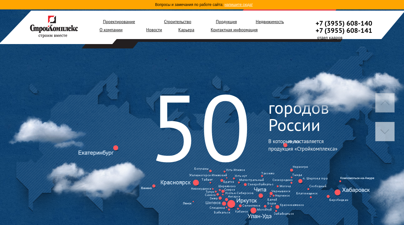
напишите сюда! (239, 4)
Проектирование (119, 21)
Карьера (186, 29)
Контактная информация (234, 29)
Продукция (226, 21)
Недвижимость (270, 21)
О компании (111, 29)
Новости (154, 29)
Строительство (177, 21)
